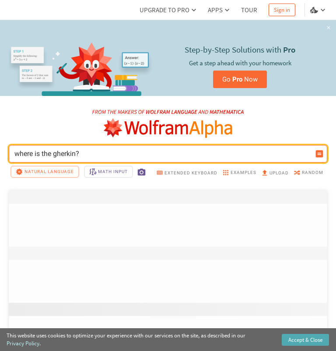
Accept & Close (305, 340)
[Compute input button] (319, 153)
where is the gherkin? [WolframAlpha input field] (162, 153)
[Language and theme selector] (318, 10)
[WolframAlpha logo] (168, 128)
